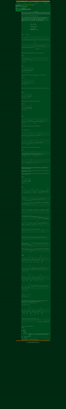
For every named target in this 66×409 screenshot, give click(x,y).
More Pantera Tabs (24, 6)
